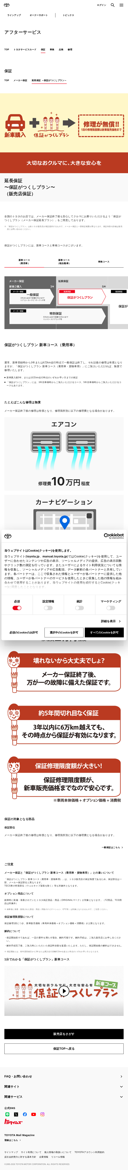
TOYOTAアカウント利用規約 (89, 1152)
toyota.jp (32, 556)
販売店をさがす (64, 1034)
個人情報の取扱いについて (58, 1152)
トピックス (68, 15)
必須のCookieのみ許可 (23, 632)
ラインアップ (14, 15)
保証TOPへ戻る (64, 1048)
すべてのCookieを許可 (104, 632)
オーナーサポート (39, 15)
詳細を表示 (108, 621)
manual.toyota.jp (54, 556)
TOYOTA (6, 5)
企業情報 (43, 1157)
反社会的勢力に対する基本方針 (20, 1157)
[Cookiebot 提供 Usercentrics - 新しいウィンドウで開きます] (108, 536)
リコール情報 (58, 1157)
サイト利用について (31, 1152)
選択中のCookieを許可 (64, 632)
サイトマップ (11, 1152)
